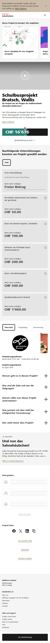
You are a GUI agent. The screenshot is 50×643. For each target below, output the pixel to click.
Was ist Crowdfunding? (10, 622)
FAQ (3, 625)
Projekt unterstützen (9, 616)
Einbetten (25, 550)
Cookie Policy (6, 638)
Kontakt (5, 606)
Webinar (5, 603)
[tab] (6, 162)
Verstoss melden (25, 558)
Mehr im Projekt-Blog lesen (13, 461)
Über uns (5, 595)
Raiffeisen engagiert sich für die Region (15, 598)
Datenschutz (6, 640)
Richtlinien (5, 627)
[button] (45, 15)
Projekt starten (7, 619)
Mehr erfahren (20, 8)
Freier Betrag (15, 187)
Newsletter (6, 600)
